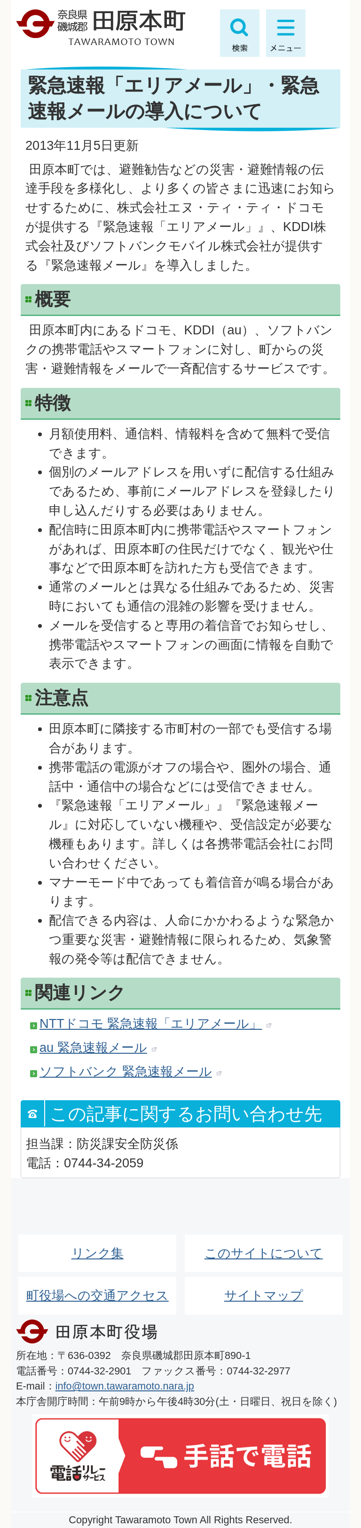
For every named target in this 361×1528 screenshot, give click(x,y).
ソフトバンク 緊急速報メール (125, 1071)
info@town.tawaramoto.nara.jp (124, 1386)
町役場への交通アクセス (97, 1295)
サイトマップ (263, 1295)
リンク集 (97, 1253)
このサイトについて (263, 1253)
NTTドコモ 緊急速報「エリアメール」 (150, 1023)
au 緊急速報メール (93, 1047)
